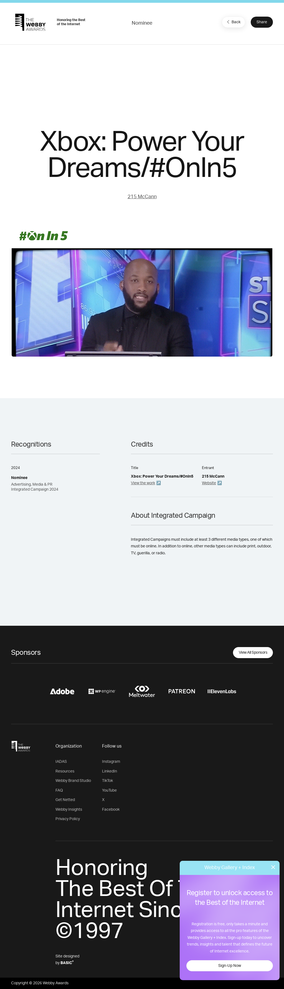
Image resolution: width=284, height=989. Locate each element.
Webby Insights (68, 810)
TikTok (107, 781)
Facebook (111, 810)
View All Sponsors (253, 653)
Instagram (111, 762)
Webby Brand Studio (73, 781)
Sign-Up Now (229, 966)
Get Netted (65, 800)
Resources (64, 771)
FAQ (59, 790)
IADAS (61, 762)
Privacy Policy (67, 819)
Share (262, 22)
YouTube (109, 790)
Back (232, 22)
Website (209, 483)
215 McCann (142, 196)
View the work (143, 483)
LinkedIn (109, 771)
